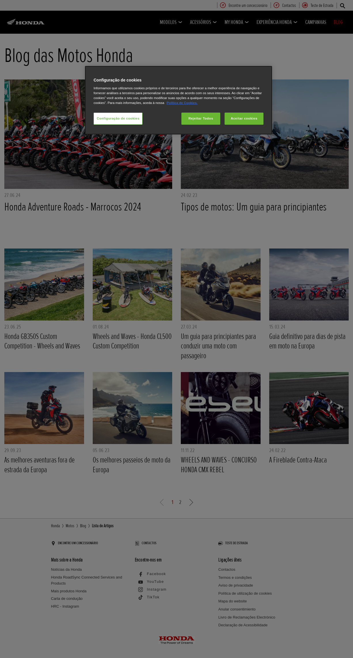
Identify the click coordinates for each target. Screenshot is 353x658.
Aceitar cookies (244, 118)
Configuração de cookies (118, 118)
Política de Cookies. (181, 103)
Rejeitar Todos (200, 118)
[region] (178, 100)
